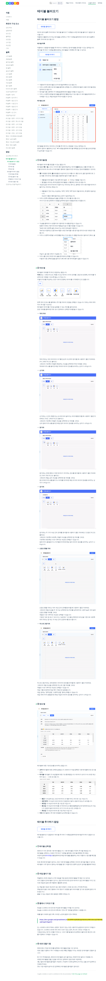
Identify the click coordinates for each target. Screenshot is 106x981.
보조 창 (8, 33)
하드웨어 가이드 (81, 3)
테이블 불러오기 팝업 (13, 161)
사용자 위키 (92, 3)
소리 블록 (9, 74)
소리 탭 (8, 42)
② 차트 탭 (11, 166)
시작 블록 (9, 56)
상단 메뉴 (9, 28)
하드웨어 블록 (10, 148)
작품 (7, 20)
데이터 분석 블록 (11, 89)
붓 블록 (8, 68)
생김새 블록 (10, 65)
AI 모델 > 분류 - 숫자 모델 (14, 127)
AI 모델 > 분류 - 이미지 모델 (14, 118)
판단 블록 (9, 77)
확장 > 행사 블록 (11, 145)
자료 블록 (9, 83)
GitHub (100, 3)
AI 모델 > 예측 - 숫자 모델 (14, 130)
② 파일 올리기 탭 (13, 176)
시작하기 (9, 17)
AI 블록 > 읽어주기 (12, 98)
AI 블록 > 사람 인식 (12, 103)
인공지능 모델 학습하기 (13, 184)
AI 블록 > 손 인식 (11, 112)
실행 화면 (9, 30)
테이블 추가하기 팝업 (13, 171)
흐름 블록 (9, 59)
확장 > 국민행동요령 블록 (14, 136)
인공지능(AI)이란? (11, 92)
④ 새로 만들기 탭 (13, 181)
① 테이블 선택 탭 (13, 174)
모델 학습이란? (11, 115)
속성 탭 (8, 45)
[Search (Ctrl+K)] (56, 3)
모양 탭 (8, 39)
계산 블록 (9, 80)
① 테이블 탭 (11, 164)
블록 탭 (8, 36)
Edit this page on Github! (79, 974)
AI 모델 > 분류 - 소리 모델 (14, 124)
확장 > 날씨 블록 (11, 139)
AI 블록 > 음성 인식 (12, 101)
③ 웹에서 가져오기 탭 (14, 179)
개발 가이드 (69, 3)
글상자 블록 (10, 71)
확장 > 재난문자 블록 (12, 142)
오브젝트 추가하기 (12, 156)
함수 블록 (9, 86)
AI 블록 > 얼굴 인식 (12, 106)
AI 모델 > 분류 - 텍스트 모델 (14, 121)
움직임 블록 (10, 62)
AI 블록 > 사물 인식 (12, 109)
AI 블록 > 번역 (10, 95)
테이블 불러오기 (11, 159)
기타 (7, 48)
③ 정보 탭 (11, 169)
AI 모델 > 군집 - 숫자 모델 (14, 133)
